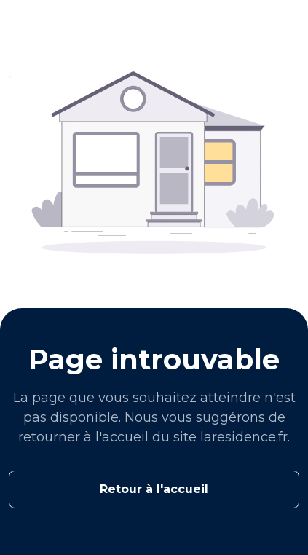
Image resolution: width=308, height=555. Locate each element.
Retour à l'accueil (154, 489)
